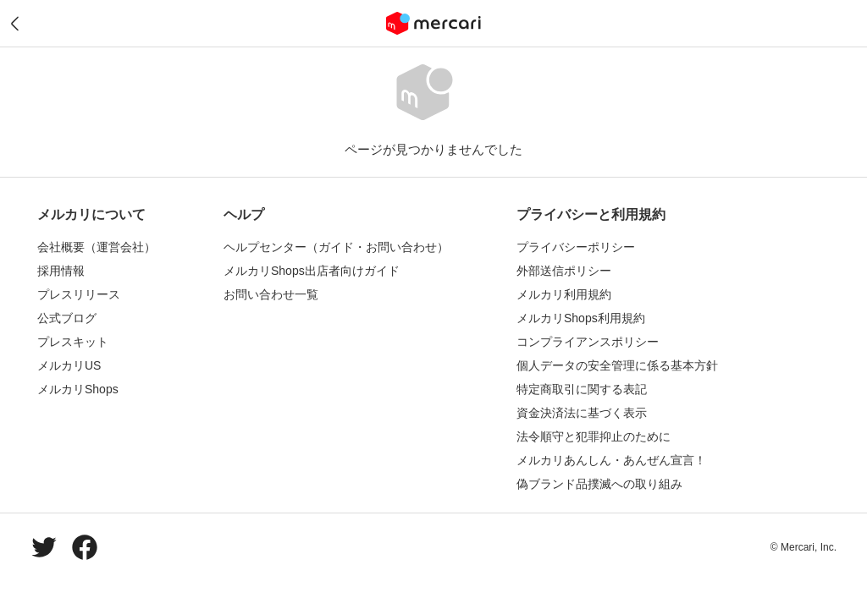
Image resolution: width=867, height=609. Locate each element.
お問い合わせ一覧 (271, 294)
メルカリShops (78, 389)
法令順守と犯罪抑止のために (593, 436)
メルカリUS (69, 365)
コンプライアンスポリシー (587, 341)
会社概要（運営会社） (96, 247)
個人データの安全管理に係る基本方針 (617, 365)
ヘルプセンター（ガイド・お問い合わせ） (336, 247)
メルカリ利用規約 (563, 294)
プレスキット (72, 341)
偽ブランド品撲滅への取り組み (599, 484)
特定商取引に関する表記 (581, 389)
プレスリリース (78, 294)
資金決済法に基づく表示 (581, 413)
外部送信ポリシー (563, 270)
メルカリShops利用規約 (580, 318)
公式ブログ (67, 318)
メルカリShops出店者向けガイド (312, 270)
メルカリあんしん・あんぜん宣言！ (611, 460)
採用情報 (61, 270)
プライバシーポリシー (575, 247)
